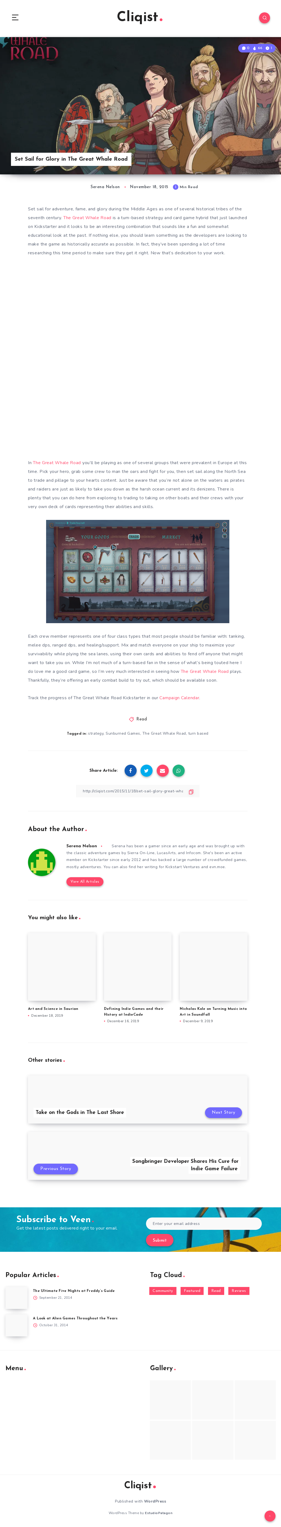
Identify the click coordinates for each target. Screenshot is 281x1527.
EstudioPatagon (158, 1513)
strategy (95, 733)
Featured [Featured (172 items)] (192, 1291)
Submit (160, 1241)
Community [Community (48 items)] (163, 1291)
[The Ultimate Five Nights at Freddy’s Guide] (16, 1298)
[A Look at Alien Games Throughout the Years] (16, 1325)
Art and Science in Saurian (53, 1009)
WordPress (155, 1501)
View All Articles (85, 882)
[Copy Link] (137, 791)
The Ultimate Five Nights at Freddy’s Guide (74, 1291)
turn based (198, 733)
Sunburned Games (123, 733)
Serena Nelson (81, 846)
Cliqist (139, 18)
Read (141, 719)
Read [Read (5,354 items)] (216, 1291)
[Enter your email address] (204, 1223)
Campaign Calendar (179, 698)
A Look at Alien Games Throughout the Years (75, 1318)
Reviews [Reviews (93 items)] (239, 1291)
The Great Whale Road (87, 218)
